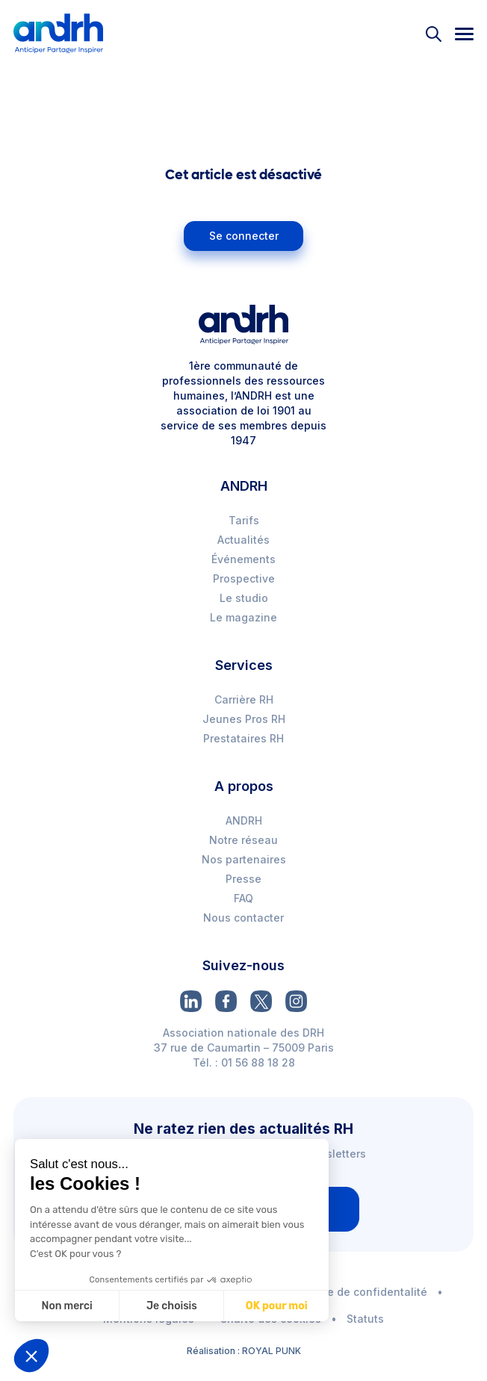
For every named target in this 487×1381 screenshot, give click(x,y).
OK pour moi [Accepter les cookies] (277, 1306)
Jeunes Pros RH (243, 719)
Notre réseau (243, 840)
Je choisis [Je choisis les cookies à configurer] (171, 1306)
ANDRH (244, 820)
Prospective (244, 578)
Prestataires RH (243, 738)
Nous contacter (243, 917)
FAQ (243, 898)
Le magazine (243, 617)
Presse (243, 878)
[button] (31, 1356)
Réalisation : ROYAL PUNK (244, 1350)
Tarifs (244, 520)
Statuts (365, 1318)
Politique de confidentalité (357, 1291)
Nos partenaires (244, 859)
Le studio (244, 598)
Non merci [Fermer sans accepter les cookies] (66, 1306)
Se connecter (244, 235)
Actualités (243, 539)
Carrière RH (243, 699)
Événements (243, 559)
